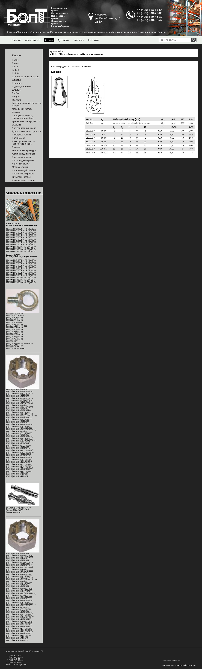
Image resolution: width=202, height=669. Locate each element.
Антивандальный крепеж (24, 128)
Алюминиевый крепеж (23, 153)
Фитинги (16, 112)
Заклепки (16, 124)
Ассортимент (33, 40)
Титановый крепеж (21, 177)
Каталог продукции (60, 67)
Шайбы (15, 73)
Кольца (15, 70)
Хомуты (16, 96)
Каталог (49, 40)
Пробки (16, 93)
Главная (16, 40)
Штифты (16, 80)
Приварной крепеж (21, 134)
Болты (15, 60)
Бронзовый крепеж (21, 157)
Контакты (93, 40)
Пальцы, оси (18, 138)
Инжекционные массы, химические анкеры (23, 142)
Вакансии (78, 40)
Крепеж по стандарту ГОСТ (26, 121)
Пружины (16, 147)
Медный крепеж (20, 167)
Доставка (63, 40)
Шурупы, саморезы (22, 86)
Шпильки (16, 90)
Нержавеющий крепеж (23, 170)
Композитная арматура (24, 150)
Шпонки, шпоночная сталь (25, 76)
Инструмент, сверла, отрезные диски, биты (23, 116)
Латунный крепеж (21, 163)
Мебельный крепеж (22, 109)
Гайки (15, 66)
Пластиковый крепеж (23, 173)
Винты (15, 63)
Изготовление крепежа (23, 180)
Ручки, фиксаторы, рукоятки (26, 131)
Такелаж (16, 100)
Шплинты (17, 83)
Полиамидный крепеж (23, 160)
